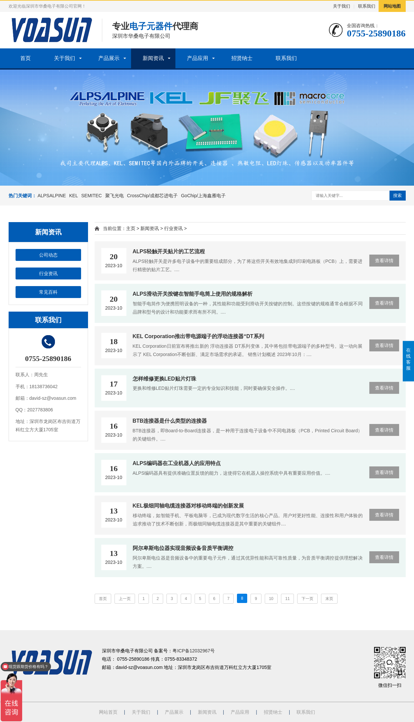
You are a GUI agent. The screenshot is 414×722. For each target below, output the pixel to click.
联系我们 (366, 6)
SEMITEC (91, 195)
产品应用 (197, 58)
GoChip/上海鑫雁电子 (203, 195)
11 (287, 598)
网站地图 (392, 6)
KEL (73, 195)
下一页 (307, 598)
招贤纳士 (242, 58)
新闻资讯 (153, 58)
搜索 (397, 195)
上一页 (125, 598)
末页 (329, 598)
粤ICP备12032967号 (193, 650)
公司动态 (48, 255)
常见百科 (48, 292)
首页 (25, 58)
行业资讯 (48, 273)
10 (271, 598)
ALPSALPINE (51, 195)
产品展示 (108, 58)
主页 (130, 228)
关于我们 (341, 6)
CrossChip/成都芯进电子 (152, 195)
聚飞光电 (114, 195)
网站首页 (108, 712)
